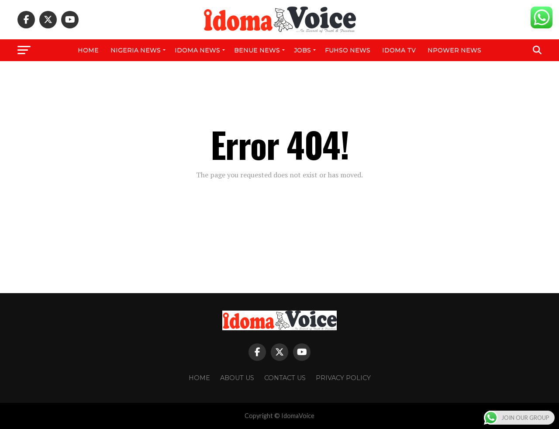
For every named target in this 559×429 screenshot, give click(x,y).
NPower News (454, 50)
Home (88, 50)
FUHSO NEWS (347, 50)
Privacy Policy (343, 378)
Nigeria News (135, 50)
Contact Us (285, 378)
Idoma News (197, 50)
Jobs (302, 50)
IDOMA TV (399, 50)
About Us (237, 378)
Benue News (257, 50)
